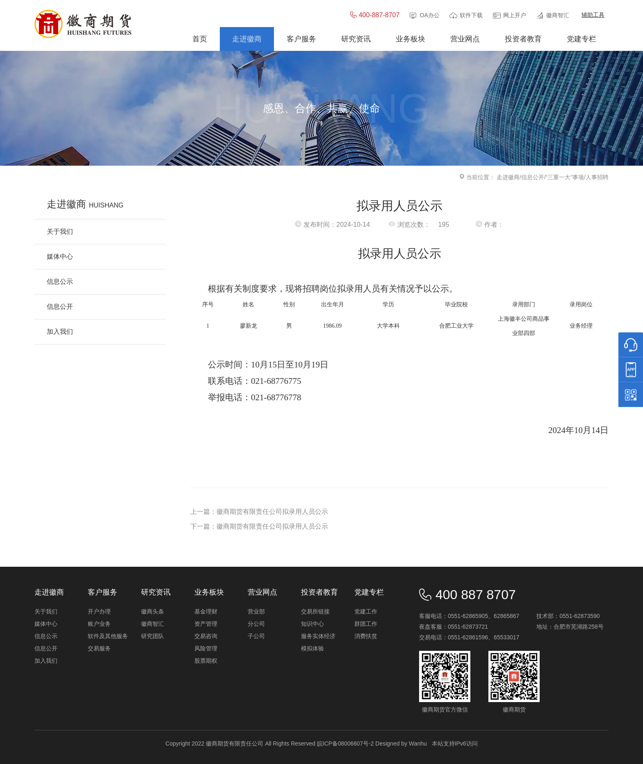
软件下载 (471, 15)
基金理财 (205, 611)
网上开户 (514, 15)
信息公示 (45, 636)
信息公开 (532, 177)
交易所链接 (315, 611)
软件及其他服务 (108, 636)
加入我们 (45, 660)
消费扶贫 (365, 636)
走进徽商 (508, 177)
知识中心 (312, 623)
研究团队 (152, 636)
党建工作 (365, 611)
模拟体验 (312, 648)
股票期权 (205, 660)
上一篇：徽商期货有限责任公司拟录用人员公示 (259, 511)
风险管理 (205, 648)
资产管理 (205, 623)
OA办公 (429, 15)
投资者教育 (319, 592)
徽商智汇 (557, 15)
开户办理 (99, 611)
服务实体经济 (318, 636)
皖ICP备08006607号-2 (345, 743)
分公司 (256, 623)
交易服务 (99, 648)
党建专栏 (369, 592)
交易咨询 (205, 636)
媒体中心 (45, 623)
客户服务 (102, 592)
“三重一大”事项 (565, 177)
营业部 (256, 611)
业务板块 (209, 592)
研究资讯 (156, 592)
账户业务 (99, 623)
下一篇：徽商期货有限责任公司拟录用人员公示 (259, 526)
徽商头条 (152, 611)
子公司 (256, 636)
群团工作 (365, 623)
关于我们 (45, 611)
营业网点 (262, 592)
